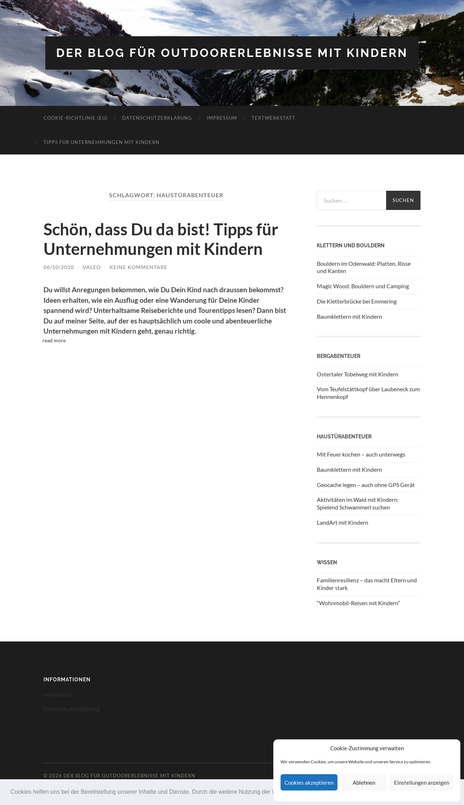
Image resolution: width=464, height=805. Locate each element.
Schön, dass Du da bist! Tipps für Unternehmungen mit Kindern (161, 239)
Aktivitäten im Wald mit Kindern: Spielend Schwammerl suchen (358, 503)
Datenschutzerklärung (157, 118)
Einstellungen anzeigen (421, 782)
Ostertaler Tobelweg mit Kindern (357, 374)
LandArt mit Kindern (342, 522)
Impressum (222, 118)
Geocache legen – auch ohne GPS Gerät (366, 484)
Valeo (92, 267)
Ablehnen (364, 782)
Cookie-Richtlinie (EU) (76, 118)
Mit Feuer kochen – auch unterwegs (361, 454)
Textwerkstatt (273, 118)
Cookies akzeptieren (309, 782)
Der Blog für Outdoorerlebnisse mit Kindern (232, 52)
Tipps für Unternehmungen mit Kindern (102, 142)
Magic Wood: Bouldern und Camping (363, 285)
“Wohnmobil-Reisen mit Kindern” (358, 602)
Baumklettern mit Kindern (349, 316)
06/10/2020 (59, 267)
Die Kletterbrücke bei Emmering (357, 301)
